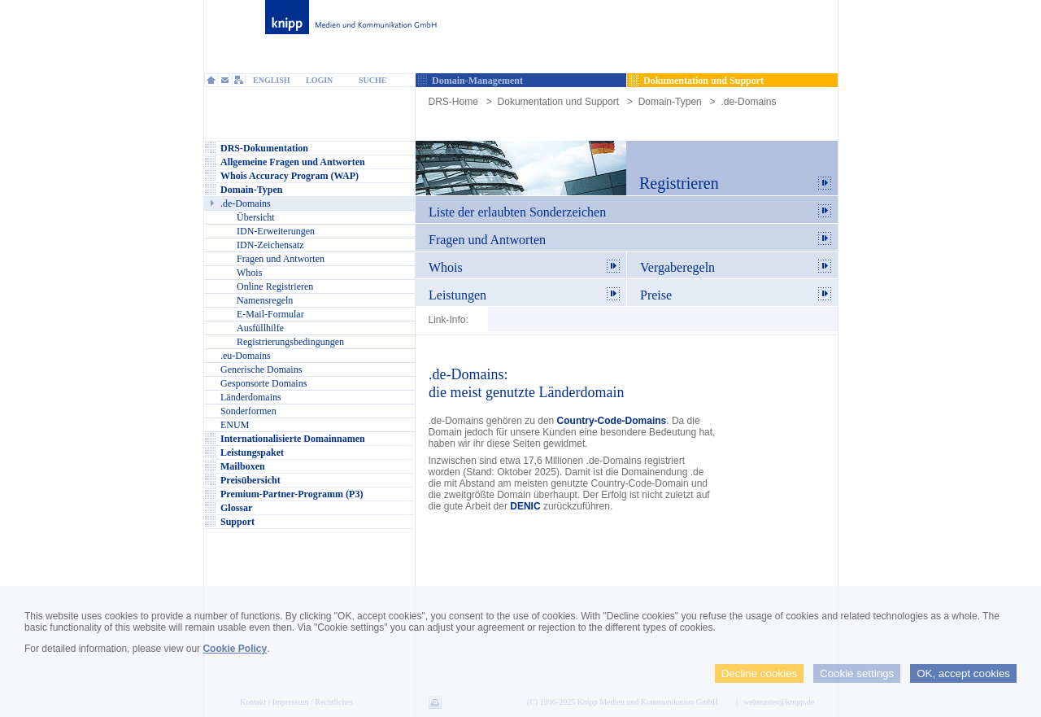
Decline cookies (759, 673)
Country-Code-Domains (612, 420)
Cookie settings (857, 673)
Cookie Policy (235, 648)
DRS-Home (453, 101)
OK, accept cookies (963, 673)
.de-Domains (748, 101)
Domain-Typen (670, 101)
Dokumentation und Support (558, 101)
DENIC (525, 506)
